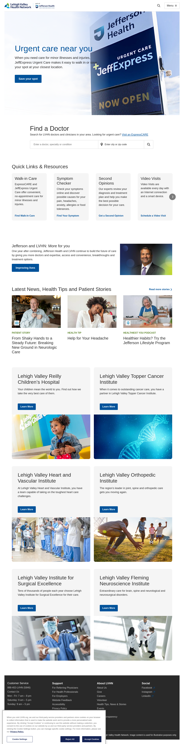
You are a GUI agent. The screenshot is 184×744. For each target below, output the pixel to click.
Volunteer (102, 700)
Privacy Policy (59, 708)
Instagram (148, 692)
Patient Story (21, 333)
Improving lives (25, 267)
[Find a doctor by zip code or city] (121, 144)
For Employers (60, 696)
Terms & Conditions (62, 712)
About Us (102, 687)
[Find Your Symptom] (71, 197)
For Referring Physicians (65, 687)
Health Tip (74, 333)
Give (99, 692)
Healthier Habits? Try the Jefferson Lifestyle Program (146, 340)
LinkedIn (147, 696)
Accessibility (58, 704)
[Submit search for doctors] (148, 144)
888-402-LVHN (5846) (18, 687)
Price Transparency (107, 716)
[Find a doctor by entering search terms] (64, 144)
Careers (101, 696)
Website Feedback (62, 700)
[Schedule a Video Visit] (155, 197)
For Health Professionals (65, 692)
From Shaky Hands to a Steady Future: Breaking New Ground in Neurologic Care (34, 345)
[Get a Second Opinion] (113, 197)
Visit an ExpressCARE (135, 134)
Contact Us (13, 691)
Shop (101, 712)
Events (100, 708)
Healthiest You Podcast (139, 333)
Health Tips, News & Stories (111, 704)
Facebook (148, 688)
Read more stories (159, 289)
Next (172, 197)
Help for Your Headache (88, 338)
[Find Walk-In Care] (29, 197)
